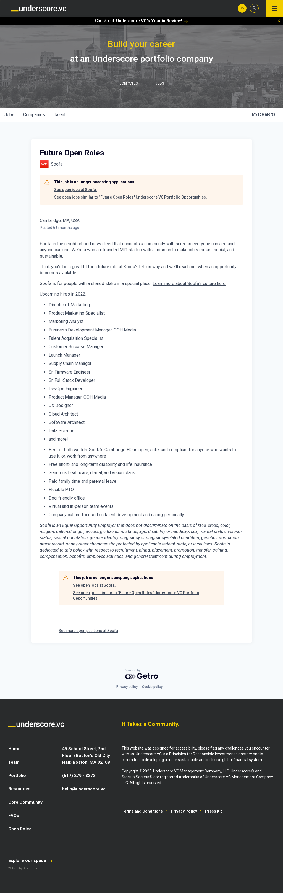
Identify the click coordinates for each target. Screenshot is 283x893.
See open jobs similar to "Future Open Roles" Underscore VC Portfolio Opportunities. (130, 197)
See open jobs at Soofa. (75, 189)
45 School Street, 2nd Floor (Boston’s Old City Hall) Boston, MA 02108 (86, 755)
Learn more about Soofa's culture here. (189, 283)
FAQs (13, 815)
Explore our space (30, 859)
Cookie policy (152, 687)
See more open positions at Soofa (88, 630)
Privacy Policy (184, 811)
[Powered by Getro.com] (141, 674)
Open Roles (20, 828)
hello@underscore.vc (84, 788)
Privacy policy (127, 687)
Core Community (25, 801)
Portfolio (17, 775)
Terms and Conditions (142, 811)
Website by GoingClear (22, 867)
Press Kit (213, 811)
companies (34, 114)
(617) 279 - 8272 (78, 775)
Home (14, 748)
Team (14, 761)
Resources (19, 788)
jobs (9, 114)
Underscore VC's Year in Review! (152, 20)
